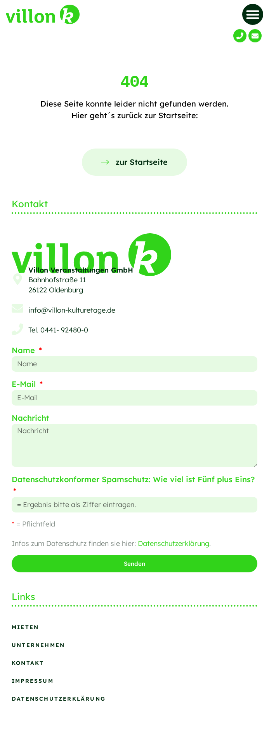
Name (24, 350)
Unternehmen (38, 645)
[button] (252, 14)
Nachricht (30, 418)
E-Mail (25, 384)
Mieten (25, 627)
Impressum (33, 680)
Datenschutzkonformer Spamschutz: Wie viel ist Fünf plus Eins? (133, 479)
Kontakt (28, 662)
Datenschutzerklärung (173, 543)
